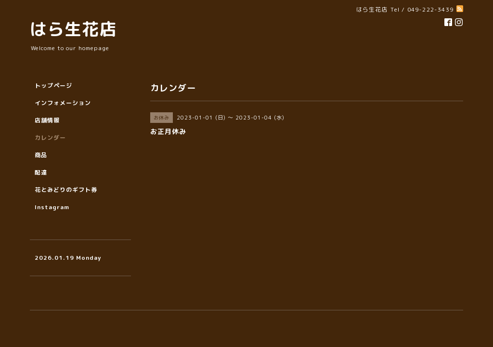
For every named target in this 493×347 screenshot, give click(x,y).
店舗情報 (47, 120)
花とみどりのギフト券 (66, 190)
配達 (41, 172)
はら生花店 (73, 28)
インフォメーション (63, 103)
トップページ (53, 85)
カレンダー (50, 137)
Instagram (52, 207)
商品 (41, 155)
